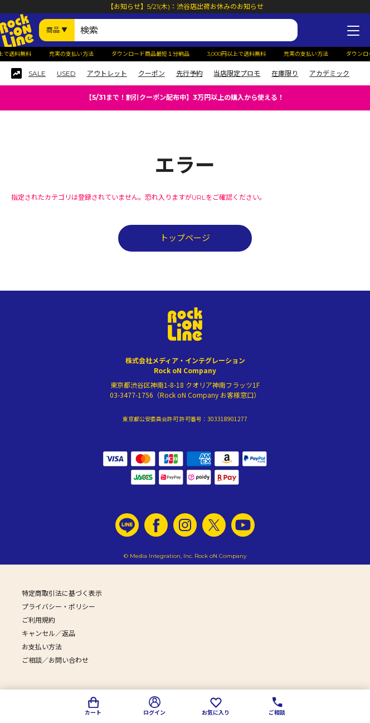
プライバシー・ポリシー (58, 606)
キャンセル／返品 (48, 633)
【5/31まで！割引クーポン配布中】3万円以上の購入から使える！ (184, 97)
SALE (37, 73)
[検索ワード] (186, 30)
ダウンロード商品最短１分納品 (153, 54)
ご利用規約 (38, 620)
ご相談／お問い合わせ (55, 660)
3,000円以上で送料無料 (239, 54)
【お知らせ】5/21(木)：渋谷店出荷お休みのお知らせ (185, 6)
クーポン (151, 73)
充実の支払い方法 (74, 54)
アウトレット (107, 73)
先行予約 (189, 73)
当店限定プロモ (236, 73)
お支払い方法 (42, 647)
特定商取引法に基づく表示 (62, 593)
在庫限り (284, 73)
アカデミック (329, 73)
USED (66, 73)
